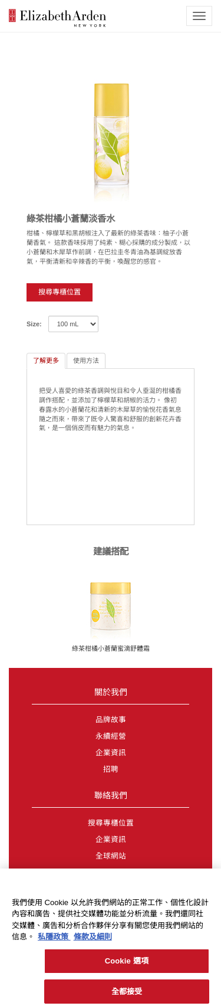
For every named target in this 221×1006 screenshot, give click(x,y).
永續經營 (110, 736)
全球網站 (110, 856)
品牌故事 (110, 720)
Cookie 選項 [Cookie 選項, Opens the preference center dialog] (127, 963)
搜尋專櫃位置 (59, 292)
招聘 (110, 769)
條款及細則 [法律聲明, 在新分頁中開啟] (93, 940)
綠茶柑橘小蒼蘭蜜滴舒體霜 (111, 648)
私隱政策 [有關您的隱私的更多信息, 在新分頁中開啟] (54, 940)
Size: (34, 323)
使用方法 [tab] (86, 360)
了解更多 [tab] (46, 360)
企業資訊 (110, 753)
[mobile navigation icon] (199, 16)
